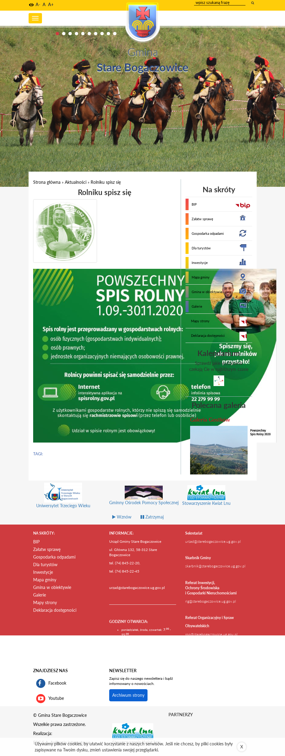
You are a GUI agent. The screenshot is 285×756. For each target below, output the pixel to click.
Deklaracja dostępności (208, 335)
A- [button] (38, 4)
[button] (31, 4)
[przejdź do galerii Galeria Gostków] (219, 450)
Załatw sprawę (202, 219)
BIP (194, 204)
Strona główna (47, 182)
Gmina (142, 51)
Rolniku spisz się (106, 182)
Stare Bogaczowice (142, 67)
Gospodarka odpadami (208, 233)
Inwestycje (200, 263)
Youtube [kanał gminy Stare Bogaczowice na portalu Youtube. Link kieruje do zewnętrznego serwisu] (50, 698)
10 (114, 33)
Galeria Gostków (210, 419)
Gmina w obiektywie (207, 292)
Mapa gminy (201, 277)
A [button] (44, 4)
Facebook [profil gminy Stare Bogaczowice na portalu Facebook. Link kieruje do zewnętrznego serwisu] (51, 683)
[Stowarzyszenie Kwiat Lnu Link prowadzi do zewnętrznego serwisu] (132, 731)
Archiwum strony (128, 695)
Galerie (197, 306)
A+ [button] (51, 4)
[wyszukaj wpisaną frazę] (253, 2)
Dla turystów (201, 248)
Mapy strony (200, 321)
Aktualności (75, 182)
